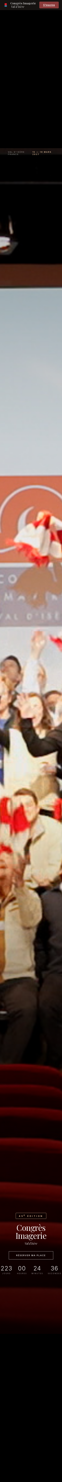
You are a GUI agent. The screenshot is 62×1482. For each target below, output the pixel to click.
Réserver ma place (31, 1255)
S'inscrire (49, 5)
